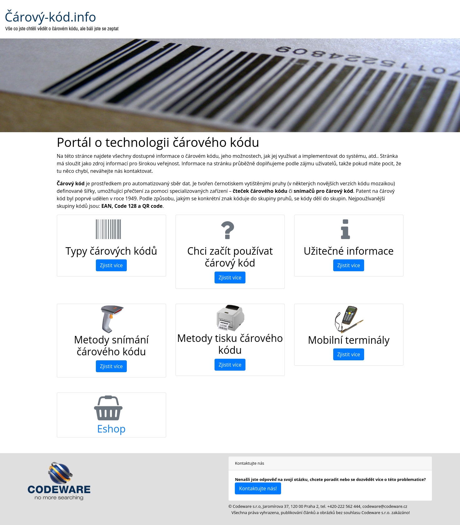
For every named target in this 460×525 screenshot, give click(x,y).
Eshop (111, 428)
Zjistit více (111, 265)
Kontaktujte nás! (258, 488)
